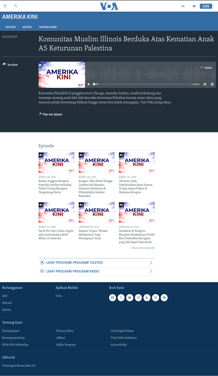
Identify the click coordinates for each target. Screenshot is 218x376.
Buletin (6, 310)
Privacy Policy (65, 331)
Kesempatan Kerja (13, 338)
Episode (10, 27)
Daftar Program (66, 344)
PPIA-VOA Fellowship (15, 344)
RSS (4, 296)
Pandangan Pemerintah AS (18, 365)
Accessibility (119, 344)
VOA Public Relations (124, 338)
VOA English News (122, 331)
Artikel (27, 27)
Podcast (7, 303)
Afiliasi (60, 338)
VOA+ (59, 296)
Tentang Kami (48, 27)
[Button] (10, 65)
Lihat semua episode (143, 248)
